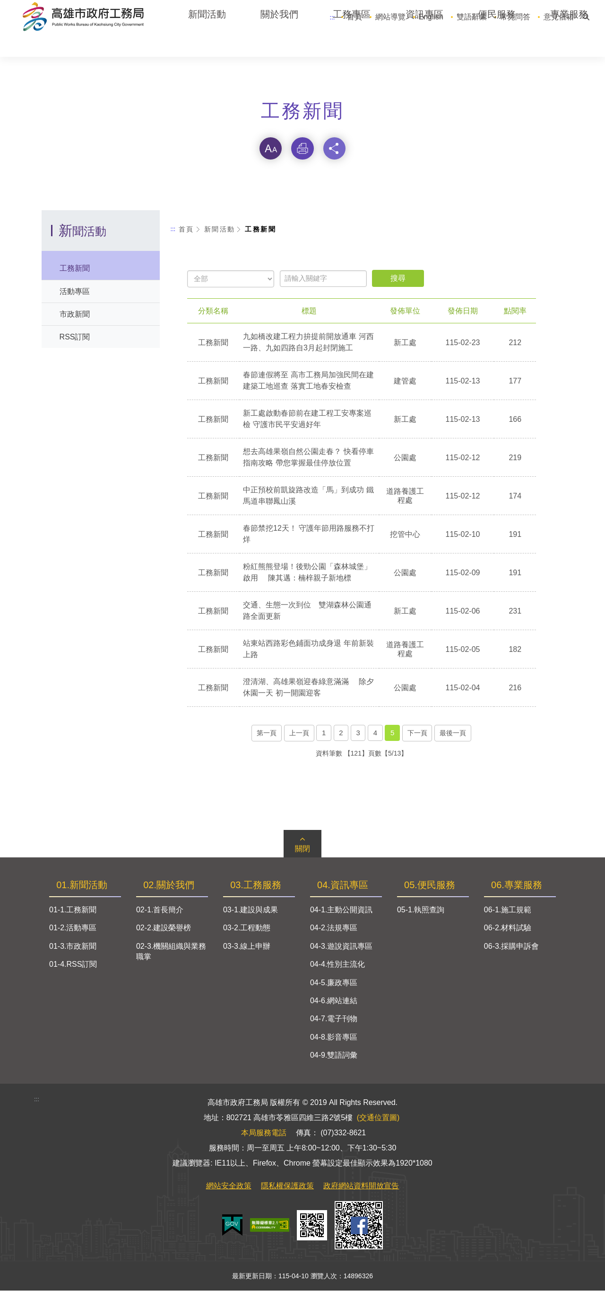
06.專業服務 (516, 887)
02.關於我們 (168, 887)
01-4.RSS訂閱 (73, 966)
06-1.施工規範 (507, 912)
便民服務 (497, 42)
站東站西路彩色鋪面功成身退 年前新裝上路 (308, 650)
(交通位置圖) (378, 1119)
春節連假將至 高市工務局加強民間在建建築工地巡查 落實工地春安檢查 (308, 382)
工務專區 (352, 42)
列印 (302, 149)
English (431, 17)
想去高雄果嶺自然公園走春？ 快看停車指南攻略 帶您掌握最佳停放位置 (308, 458)
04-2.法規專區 (333, 930)
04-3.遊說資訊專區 (341, 948)
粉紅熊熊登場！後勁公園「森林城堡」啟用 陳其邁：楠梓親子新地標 (307, 573)
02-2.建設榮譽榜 (163, 930)
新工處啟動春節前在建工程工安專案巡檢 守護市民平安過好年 (307, 420)
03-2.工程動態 (246, 930)
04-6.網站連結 (333, 1002)
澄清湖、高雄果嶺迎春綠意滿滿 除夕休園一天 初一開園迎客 (308, 688)
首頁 (354, 17)
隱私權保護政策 (287, 1187)
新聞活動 (207, 42)
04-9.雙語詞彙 (333, 1057)
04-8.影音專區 (333, 1039)
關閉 (302, 850)
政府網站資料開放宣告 (361, 1187)
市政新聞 (75, 315)
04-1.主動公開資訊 (341, 912)
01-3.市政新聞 (72, 948)
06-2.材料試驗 (507, 930)
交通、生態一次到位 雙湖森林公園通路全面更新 (307, 612)
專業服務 (569, 42)
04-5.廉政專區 (333, 984)
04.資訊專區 (342, 887)
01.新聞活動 (81, 887)
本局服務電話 (263, 1134)
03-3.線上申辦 (246, 948)
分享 (334, 149)
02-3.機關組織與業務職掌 (171, 953)
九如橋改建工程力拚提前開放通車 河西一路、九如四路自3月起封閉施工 (308, 343)
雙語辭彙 (472, 17)
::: (332, 17)
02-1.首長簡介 (159, 912)
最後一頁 (453, 734)
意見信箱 (559, 17)
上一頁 (299, 734)
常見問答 (515, 17)
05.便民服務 (429, 887)
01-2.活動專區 (72, 930)
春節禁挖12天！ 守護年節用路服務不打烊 (309, 535)
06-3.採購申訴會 (511, 948)
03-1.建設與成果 (250, 912)
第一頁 (267, 734)
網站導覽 (390, 17)
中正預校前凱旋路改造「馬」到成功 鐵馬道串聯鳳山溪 (308, 497)
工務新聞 (75, 270)
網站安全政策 (228, 1187)
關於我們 (279, 42)
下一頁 (417, 734)
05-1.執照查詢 (420, 912)
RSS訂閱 (75, 338)
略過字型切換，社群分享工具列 (302, 129)
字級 (270, 149)
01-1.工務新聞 (72, 912)
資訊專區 (424, 42)
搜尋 (585, 14)
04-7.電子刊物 (333, 1020)
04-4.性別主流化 (337, 966)
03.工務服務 (255, 887)
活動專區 (75, 292)
